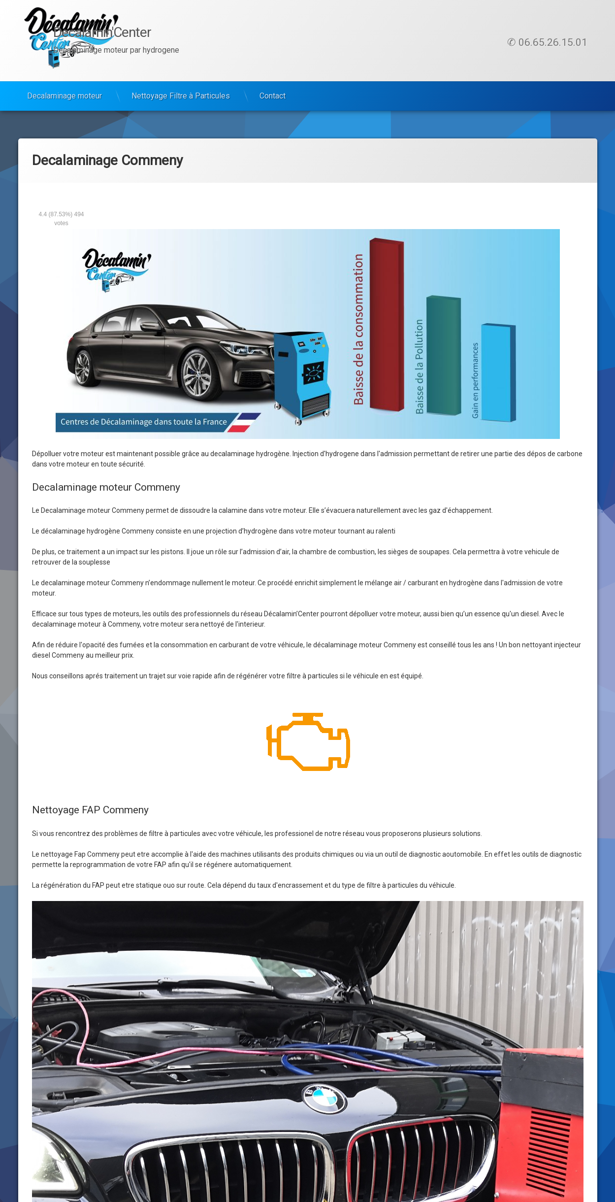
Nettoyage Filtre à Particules (180, 95)
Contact (272, 95)
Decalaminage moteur (64, 95)
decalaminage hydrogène (250, 454)
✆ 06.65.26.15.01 (547, 42)
